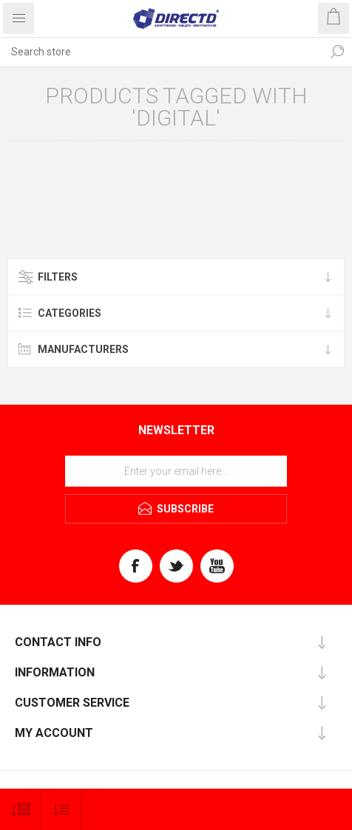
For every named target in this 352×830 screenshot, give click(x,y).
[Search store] (161, 51)
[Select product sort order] (61, 809)
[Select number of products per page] (20, 809)
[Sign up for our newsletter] (176, 471)
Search (337, 51)
